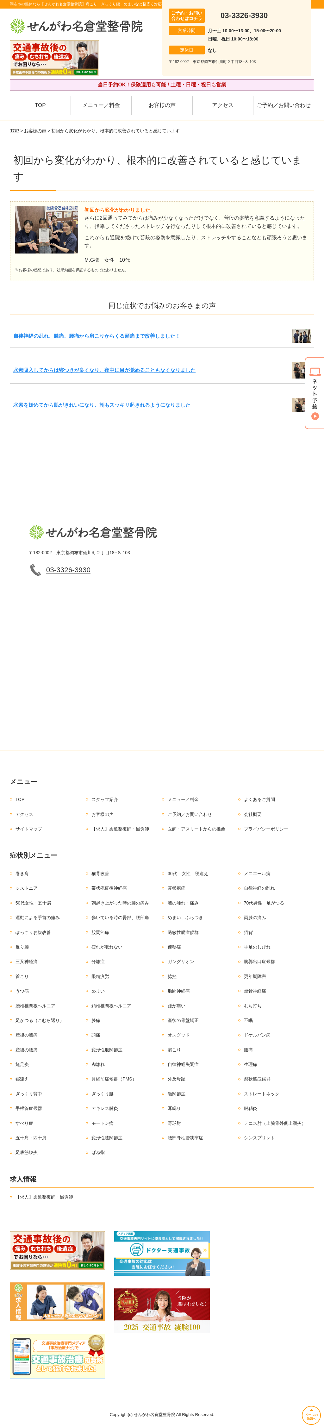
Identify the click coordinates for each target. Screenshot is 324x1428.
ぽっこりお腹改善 (33, 932)
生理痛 (250, 1064)
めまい (98, 990)
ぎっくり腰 (102, 1093)
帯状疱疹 (176, 888)
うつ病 (22, 990)
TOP (40, 105)
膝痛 (95, 1020)
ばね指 (98, 1152)
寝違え (22, 1078)
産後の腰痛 (27, 1049)
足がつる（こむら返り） (40, 1020)
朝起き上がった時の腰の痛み (120, 902)
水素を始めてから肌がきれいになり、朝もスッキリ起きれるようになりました (101, 405)
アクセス (223, 105)
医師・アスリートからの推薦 (196, 828)
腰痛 (248, 1049)
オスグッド (179, 1034)
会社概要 (253, 814)
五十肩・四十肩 (31, 1137)
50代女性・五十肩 (34, 902)
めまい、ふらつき (185, 917)
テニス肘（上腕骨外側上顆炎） (275, 1123)
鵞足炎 (22, 1064)
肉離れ (98, 1064)
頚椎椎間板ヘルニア (111, 1005)
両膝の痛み (255, 917)
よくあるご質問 (259, 799)
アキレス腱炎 (104, 1108)
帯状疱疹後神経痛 (109, 888)
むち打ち (253, 1005)
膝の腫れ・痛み (183, 902)
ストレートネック (261, 1093)
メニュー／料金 (101, 105)
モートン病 (102, 1123)
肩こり (174, 1049)
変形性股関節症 (106, 1049)
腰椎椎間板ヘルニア (35, 1005)
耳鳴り (174, 1108)
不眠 (248, 1020)
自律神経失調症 (183, 1064)
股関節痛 (100, 932)
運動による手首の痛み (38, 917)
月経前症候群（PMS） (113, 1078)
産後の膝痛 (27, 1034)
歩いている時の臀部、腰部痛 (120, 917)
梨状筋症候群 (257, 1078)
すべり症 (24, 1123)
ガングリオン (181, 961)
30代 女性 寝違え (188, 873)
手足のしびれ (257, 946)
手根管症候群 (29, 1108)
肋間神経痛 (179, 990)
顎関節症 (176, 1093)
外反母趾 (176, 1078)
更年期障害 (255, 976)
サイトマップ (29, 828)
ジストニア (27, 888)
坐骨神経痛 (255, 990)
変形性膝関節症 (106, 1137)
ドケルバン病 (257, 1034)
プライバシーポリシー (266, 828)
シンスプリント (259, 1137)
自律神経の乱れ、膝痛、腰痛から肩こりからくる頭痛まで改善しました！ (96, 336)
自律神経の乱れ (259, 888)
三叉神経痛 (27, 961)
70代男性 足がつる (264, 902)
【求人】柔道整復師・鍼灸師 (120, 828)
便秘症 (174, 946)
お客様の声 (162, 105)
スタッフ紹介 (104, 799)
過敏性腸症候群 (183, 932)
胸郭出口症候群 (259, 961)
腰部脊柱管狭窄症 (185, 1137)
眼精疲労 (100, 976)
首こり (22, 976)
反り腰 (22, 946)
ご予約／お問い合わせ (284, 105)
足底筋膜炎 (27, 1152)
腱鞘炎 (250, 1108)
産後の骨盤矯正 (183, 1020)
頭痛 (95, 1034)
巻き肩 (22, 873)
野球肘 (174, 1123)
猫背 (248, 932)
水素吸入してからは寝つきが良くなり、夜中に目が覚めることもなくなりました (104, 370)
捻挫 (172, 976)
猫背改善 (100, 873)
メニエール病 (257, 873)
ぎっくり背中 (29, 1093)
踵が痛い (176, 1005)
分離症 (98, 961)
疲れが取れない (106, 946)
